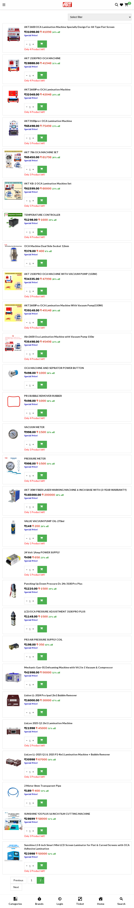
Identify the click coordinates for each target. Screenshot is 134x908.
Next (16, 887)
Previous (18, 880)
